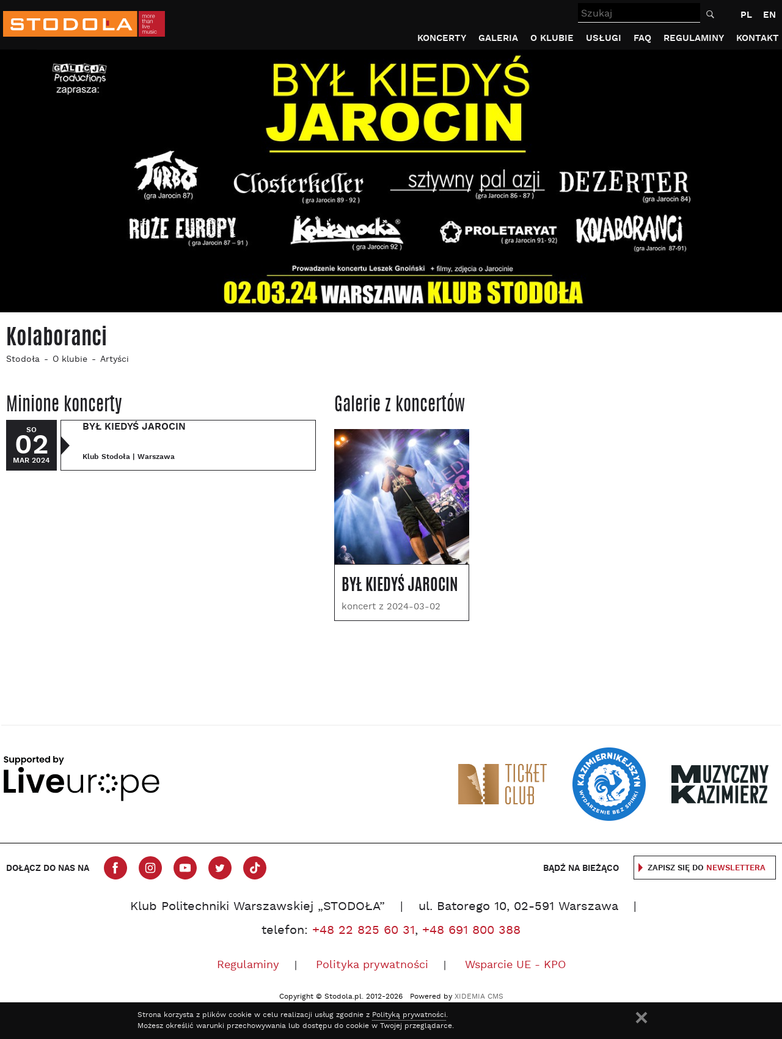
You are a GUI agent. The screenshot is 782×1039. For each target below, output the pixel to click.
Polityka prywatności (372, 965)
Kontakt (757, 38)
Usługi (603, 38)
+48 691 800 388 (471, 930)
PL (746, 15)
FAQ (642, 38)
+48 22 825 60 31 (363, 930)
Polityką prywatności (409, 1015)
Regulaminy (693, 38)
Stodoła (23, 359)
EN (769, 15)
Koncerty (441, 38)
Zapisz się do (707, 868)
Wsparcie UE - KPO (515, 965)
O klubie (552, 38)
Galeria (498, 38)
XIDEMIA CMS (479, 997)
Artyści (114, 359)
